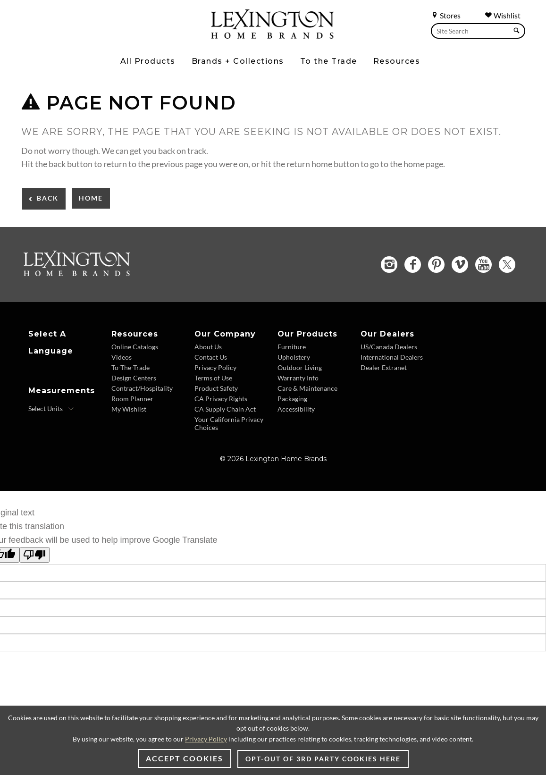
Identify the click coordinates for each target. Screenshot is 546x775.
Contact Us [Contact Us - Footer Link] (210, 357)
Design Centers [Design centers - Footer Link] (133, 378)
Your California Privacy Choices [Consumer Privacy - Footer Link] (228, 423)
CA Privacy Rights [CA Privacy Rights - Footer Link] (220, 399)
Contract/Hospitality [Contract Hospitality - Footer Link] (142, 388)
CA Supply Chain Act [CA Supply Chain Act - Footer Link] (225, 409)
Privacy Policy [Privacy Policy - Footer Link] (215, 367)
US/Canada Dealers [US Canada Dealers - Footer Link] (389, 347)
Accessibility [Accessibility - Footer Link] (296, 409)
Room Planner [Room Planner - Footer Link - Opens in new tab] (132, 399)
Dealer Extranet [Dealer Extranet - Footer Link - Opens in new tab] (384, 367)
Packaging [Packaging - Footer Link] (292, 399)
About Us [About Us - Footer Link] (208, 347)
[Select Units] (51, 408)
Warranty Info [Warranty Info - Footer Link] (298, 378)
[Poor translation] (34, 555)
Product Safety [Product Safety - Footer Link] (216, 388)
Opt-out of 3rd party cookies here (323, 759)
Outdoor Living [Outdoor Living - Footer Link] (299, 367)
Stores (446, 15)
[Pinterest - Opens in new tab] (436, 264)
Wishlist (503, 15)
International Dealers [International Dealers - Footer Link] (392, 357)
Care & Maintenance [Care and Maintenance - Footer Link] (307, 388)
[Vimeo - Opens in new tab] (460, 264)
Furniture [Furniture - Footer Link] (291, 347)
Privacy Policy (206, 739)
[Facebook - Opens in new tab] (412, 264)
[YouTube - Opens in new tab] (483, 264)
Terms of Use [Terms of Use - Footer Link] (213, 378)
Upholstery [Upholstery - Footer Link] (293, 357)
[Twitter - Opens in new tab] (507, 264)
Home (91, 198)
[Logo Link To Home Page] (272, 35)
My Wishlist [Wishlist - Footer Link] (128, 409)
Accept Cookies (184, 758)
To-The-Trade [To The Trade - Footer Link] (130, 367)
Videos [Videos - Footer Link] (121, 357)
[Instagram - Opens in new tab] (389, 264)
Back (48, 198)
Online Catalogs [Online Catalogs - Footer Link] (134, 347)
